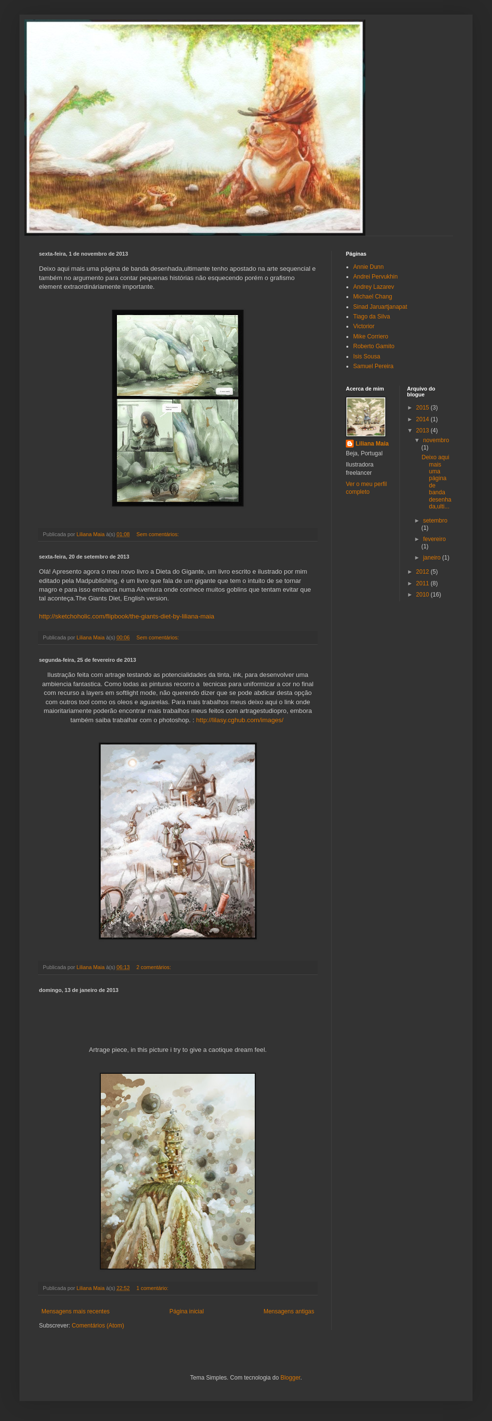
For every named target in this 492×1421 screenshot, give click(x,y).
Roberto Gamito (374, 346)
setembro (435, 520)
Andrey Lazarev (373, 286)
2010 (423, 594)
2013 (423, 430)
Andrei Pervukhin (375, 276)
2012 (423, 571)
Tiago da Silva (371, 316)
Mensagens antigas (289, 1311)
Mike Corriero (370, 336)
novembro (436, 440)
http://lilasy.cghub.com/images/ (240, 720)
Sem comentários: (158, 534)
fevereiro (434, 539)
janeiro (432, 557)
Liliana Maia (372, 443)
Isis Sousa (366, 356)
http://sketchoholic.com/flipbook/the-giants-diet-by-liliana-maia (126, 616)
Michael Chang (372, 296)
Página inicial (187, 1311)
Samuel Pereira (373, 366)
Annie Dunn (368, 266)
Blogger (291, 1377)
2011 (423, 583)
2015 (423, 407)
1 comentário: (153, 1288)
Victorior (364, 326)
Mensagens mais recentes (75, 1311)
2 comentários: (154, 967)
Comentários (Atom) (98, 1325)
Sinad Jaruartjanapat (380, 306)
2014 (423, 419)
